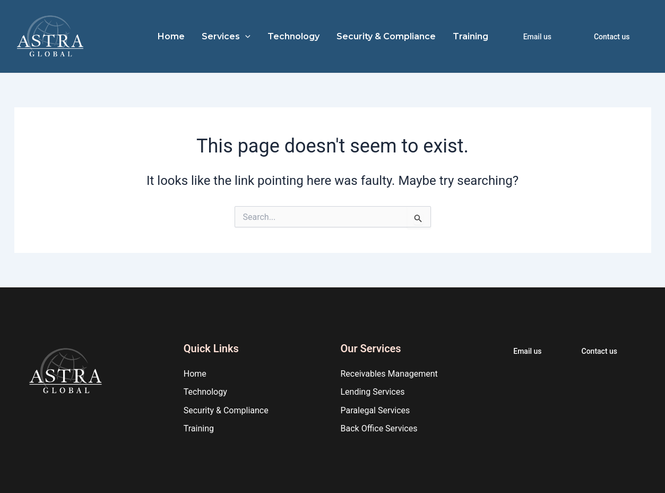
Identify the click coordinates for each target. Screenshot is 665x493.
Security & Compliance (386, 36)
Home (171, 36)
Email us (537, 36)
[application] (245, 36)
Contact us (612, 36)
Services (226, 36)
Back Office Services (379, 428)
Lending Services (373, 392)
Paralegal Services (375, 410)
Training (470, 36)
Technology (293, 36)
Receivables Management (389, 374)
